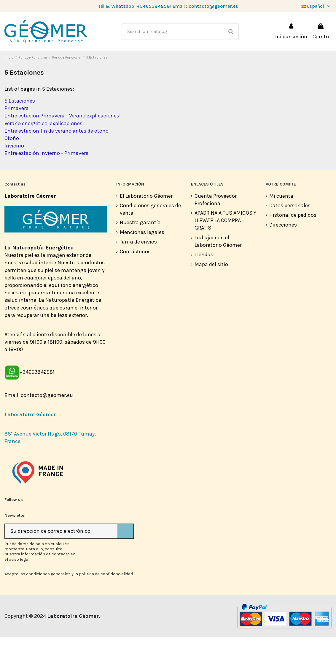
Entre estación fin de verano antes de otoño (56, 157)
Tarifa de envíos (138, 268)
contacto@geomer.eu (213, 6)
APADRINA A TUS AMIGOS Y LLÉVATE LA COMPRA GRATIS (225, 246)
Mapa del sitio (211, 290)
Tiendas (204, 280)
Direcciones (283, 251)
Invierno (14, 172)
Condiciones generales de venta (150, 235)
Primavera (16, 134)
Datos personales (289, 231)
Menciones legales (142, 258)
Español (316, 6)
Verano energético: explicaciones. (44, 149)
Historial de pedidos (292, 241)
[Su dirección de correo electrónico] (61, 557)
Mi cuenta (281, 222)
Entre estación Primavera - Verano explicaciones (61, 142)
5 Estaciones (19, 127)
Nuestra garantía (140, 248)
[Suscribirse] (125, 557)
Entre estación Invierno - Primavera (46, 179)
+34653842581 (154, 6)
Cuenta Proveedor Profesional (216, 226)
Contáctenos (135, 277)
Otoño (11, 164)
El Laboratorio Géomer (146, 222)
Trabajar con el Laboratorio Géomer (218, 267)
